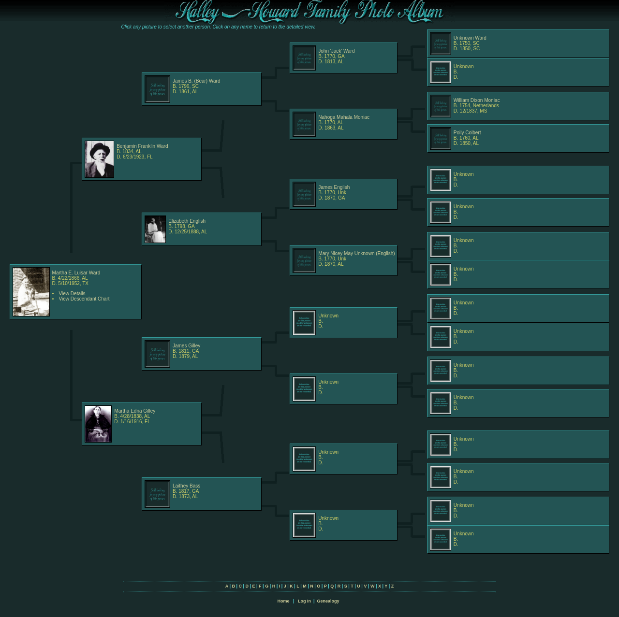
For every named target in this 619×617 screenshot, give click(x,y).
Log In (304, 601)
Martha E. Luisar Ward (76, 272)
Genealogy (328, 601)
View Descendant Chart (84, 298)
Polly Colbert (467, 132)
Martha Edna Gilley (134, 411)
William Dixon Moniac (477, 100)
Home (283, 601)
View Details (72, 293)
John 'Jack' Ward (336, 51)
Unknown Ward (470, 38)
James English (334, 187)
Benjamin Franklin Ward (142, 146)
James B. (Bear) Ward (197, 81)
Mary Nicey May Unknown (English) (356, 253)
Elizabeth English (187, 221)
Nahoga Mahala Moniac (343, 117)
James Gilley (186, 345)
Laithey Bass (186, 485)
